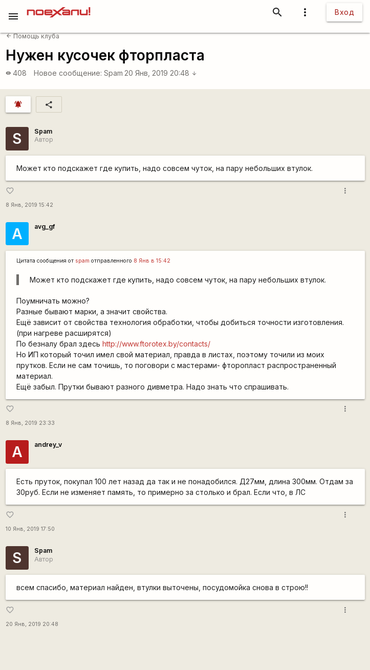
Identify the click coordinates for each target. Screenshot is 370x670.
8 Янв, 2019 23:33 (30, 423)
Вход (344, 12)
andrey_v (48, 444)
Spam (113, 73)
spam (82, 260)
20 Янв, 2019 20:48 (160, 73)
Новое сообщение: (68, 73)
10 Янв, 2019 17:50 (30, 529)
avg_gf (44, 226)
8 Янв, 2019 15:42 (29, 205)
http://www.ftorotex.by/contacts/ (156, 343)
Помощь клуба (33, 36)
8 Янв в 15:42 (152, 260)
